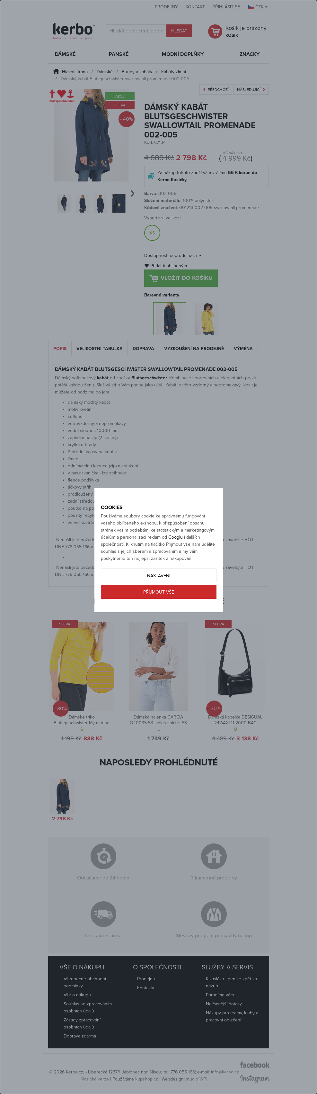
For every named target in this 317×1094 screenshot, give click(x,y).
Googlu (175, 537)
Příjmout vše (158, 592)
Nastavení (158, 575)
